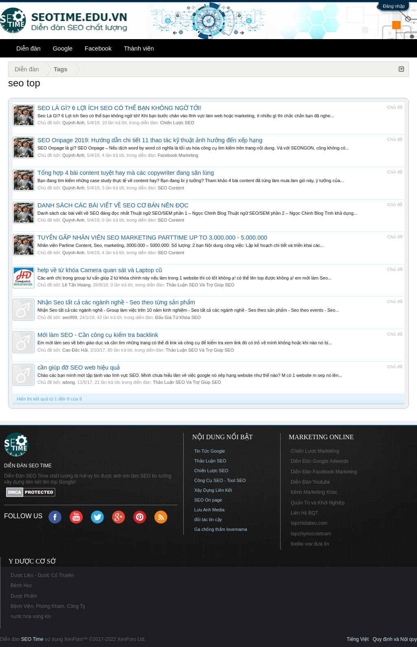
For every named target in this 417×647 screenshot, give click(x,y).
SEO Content (171, 187)
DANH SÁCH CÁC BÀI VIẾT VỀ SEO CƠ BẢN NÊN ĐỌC (113, 205)
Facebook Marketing (178, 155)
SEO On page (208, 499)
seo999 (69, 317)
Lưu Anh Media (209, 509)
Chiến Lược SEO (177, 122)
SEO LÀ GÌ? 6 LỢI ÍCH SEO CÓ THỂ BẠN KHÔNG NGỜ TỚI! (119, 108)
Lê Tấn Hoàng (76, 284)
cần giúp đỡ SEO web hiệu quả (78, 367)
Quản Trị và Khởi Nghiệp (318, 503)
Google (62, 48)
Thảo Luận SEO (210, 460)
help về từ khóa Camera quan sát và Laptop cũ (99, 270)
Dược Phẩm (24, 596)
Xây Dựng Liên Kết (213, 490)
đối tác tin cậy (208, 519)
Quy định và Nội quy (395, 639)
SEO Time (32, 639)
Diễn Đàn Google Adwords (320, 461)
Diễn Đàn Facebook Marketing (324, 472)
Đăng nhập (394, 6)
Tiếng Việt (358, 639)
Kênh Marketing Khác (314, 492)
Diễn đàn (28, 48)
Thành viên (139, 48)
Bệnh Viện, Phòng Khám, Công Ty (48, 606)
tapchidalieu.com (309, 523)
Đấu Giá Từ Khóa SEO (178, 317)
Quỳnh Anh (73, 122)
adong (68, 382)
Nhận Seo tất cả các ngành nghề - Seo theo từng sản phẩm (116, 302)
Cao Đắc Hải (75, 350)
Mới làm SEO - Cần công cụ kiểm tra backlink (97, 335)
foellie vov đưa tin (310, 544)
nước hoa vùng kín (31, 616)
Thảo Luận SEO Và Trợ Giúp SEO (200, 284)
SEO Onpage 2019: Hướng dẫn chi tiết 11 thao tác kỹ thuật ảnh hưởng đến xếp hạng (149, 140)
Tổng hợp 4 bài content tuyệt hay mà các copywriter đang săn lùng (125, 172)
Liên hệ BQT (304, 513)
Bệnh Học (21, 585)
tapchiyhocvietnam (311, 534)
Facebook (98, 48)
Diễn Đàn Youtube (310, 482)
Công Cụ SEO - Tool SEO (220, 480)
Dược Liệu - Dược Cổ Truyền (42, 575)
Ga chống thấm (209, 529)
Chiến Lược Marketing (315, 451)
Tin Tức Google (209, 451)
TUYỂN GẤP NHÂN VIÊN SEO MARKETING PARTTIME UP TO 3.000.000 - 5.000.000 (152, 237)
